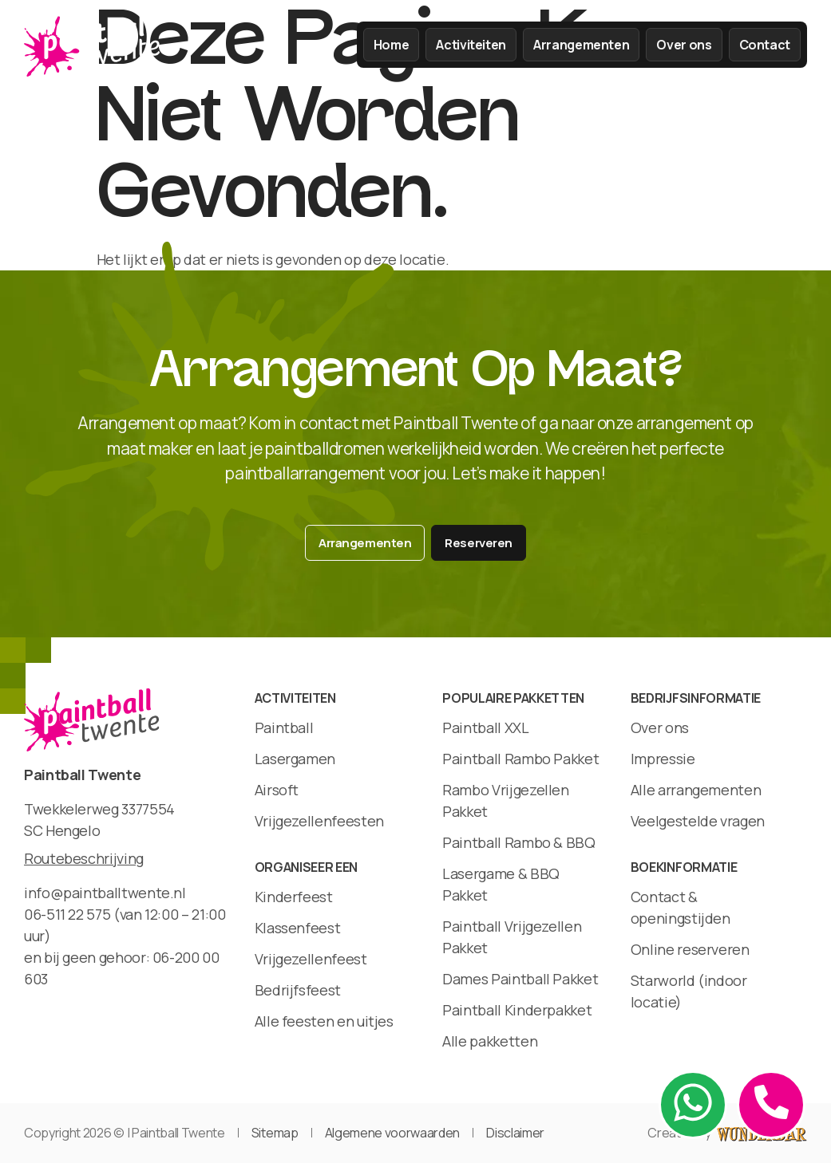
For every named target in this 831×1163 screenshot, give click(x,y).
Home (392, 44)
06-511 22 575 (67, 914)
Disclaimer (515, 1132)
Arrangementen (581, 44)
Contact (764, 44)
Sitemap (275, 1132)
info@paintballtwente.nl (105, 892)
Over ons (683, 44)
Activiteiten (471, 44)
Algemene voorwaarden (393, 1132)
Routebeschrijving (84, 858)
